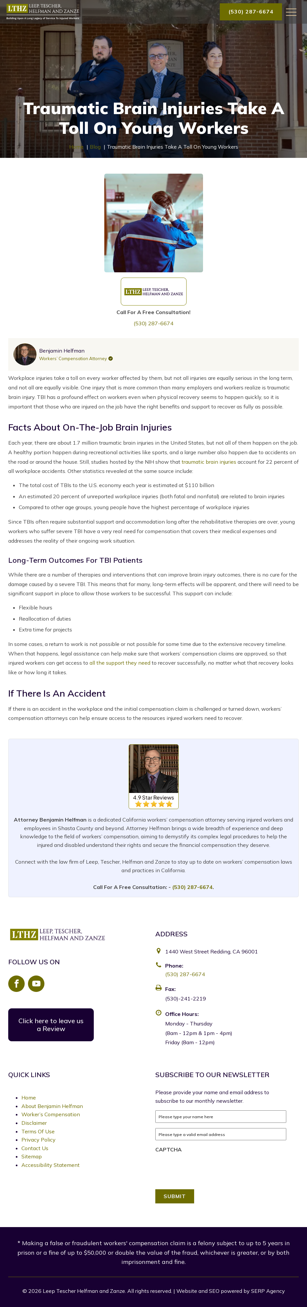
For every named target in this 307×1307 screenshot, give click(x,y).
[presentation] (205, 1169)
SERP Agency (268, 1291)
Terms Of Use (38, 1131)
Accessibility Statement (50, 1165)
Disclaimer (34, 1123)
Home (28, 1097)
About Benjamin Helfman (52, 1106)
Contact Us (34, 1148)
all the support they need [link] (120, 662)
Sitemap (31, 1156)
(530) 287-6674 (250, 11)
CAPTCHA (168, 1149)
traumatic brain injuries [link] (209, 461)
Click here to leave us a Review (51, 1025)
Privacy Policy (38, 1139)
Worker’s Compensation (50, 1114)
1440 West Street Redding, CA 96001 (211, 951)
